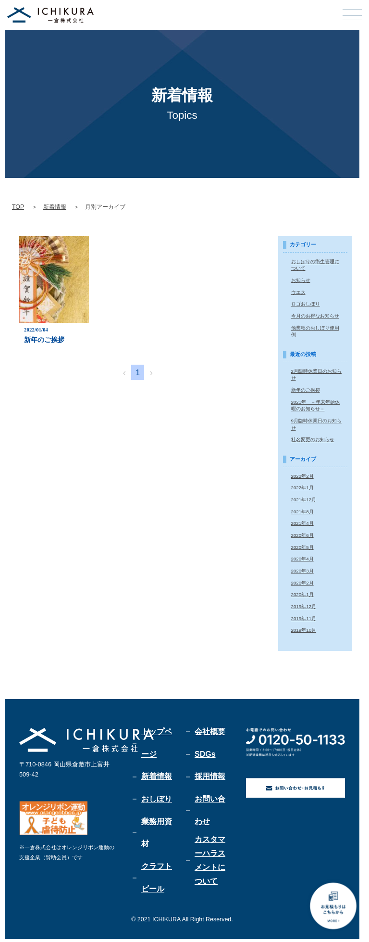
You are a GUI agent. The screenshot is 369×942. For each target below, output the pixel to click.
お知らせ (300, 279)
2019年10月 (303, 627)
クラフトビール (156, 879)
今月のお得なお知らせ (315, 315)
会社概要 (210, 729)
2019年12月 (303, 604)
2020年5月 (302, 544)
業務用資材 (156, 833)
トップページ (156, 740)
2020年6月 (302, 533)
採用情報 (210, 775)
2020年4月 (302, 557)
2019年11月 (303, 615)
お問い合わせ (210, 810)
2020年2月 (302, 580)
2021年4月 (302, 521)
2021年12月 (303, 497)
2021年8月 (302, 509)
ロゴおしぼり (305, 303)
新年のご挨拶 (305, 389)
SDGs (205, 752)
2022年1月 (302, 486)
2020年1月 (302, 592)
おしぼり (156, 798)
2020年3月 (302, 568)
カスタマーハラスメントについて (210, 860)
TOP (18, 207)
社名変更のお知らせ (312, 438)
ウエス (298, 291)
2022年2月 (302, 474)
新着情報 (54, 207)
